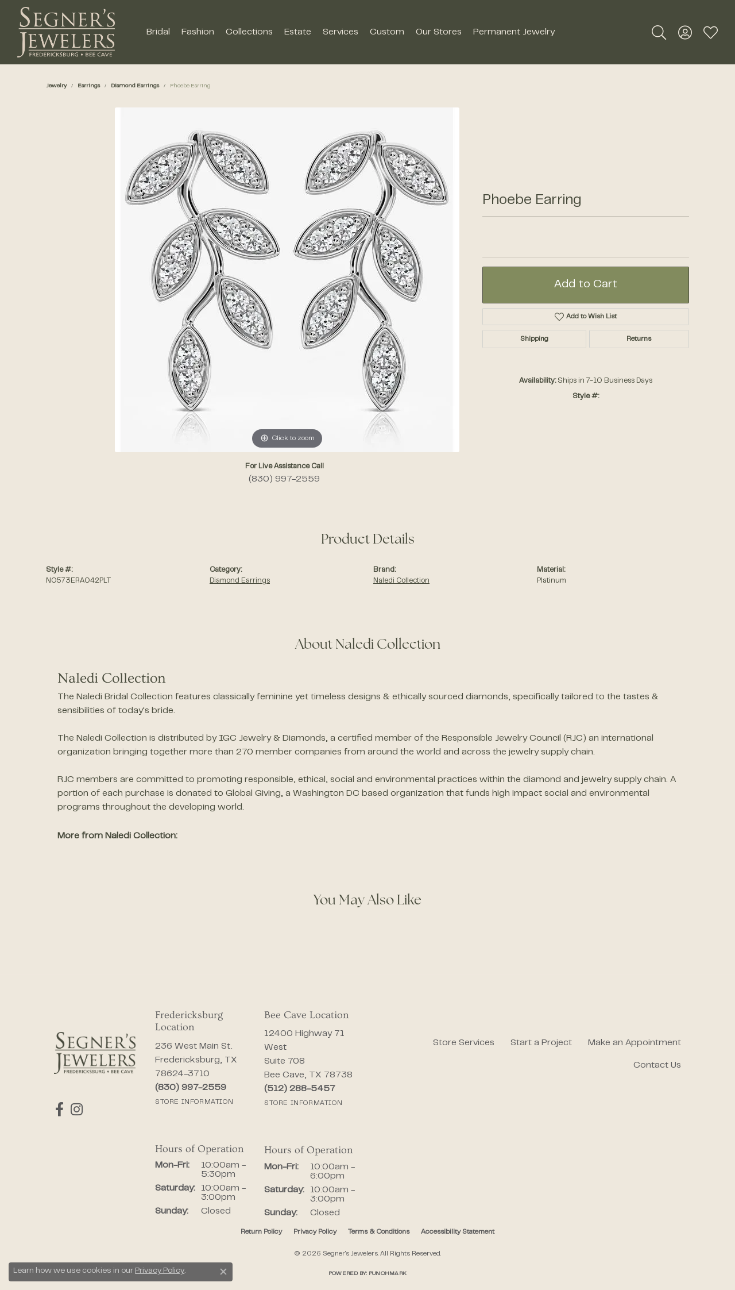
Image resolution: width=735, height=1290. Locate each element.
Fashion (197, 32)
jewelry (56, 85)
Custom (387, 32)
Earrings (89, 85)
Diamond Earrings (135, 85)
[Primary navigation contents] (350, 32)
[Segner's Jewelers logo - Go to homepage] (66, 32)
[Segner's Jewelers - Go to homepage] (95, 1053)
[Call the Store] (190, 1088)
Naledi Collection (401, 580)
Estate (297, 32)
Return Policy (261, 1232)
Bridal (158, 32)
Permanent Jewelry (514, 32)
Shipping (534, 339)
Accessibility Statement (457, 1232)
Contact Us (657, 1065)
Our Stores (439, 32)
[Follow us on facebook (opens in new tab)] (58, 1109)
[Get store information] (194, 1102)
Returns (638, 339)
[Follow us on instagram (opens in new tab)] (74, 1109)
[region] (287, 279)
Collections (249, 32)
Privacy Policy (314, 1232)
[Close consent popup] (223, 1271)
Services (340, 32)
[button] (659, 32)
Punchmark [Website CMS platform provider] (388, 1273)
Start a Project (541, 1043)
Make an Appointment (634, 1043)
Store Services (463, 1043)
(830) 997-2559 (284, 479)
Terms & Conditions (378, 1232)
